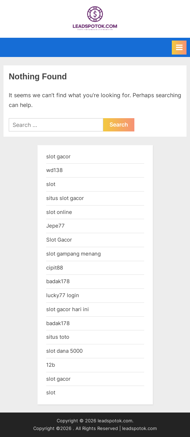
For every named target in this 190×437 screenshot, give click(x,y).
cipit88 (54, 267)
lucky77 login (62, 295)
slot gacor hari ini (67, 309)
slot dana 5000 (64, 351)
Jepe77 (55, 225)
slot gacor (58, 156)
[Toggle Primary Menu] (179, 48)
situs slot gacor (65, 198)
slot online (59, 212)
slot (50, 184)
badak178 (58, 281)
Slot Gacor (59, 239)
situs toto (57, 337)
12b (50, 364)
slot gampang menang (73, 253)
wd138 (54, 170)
